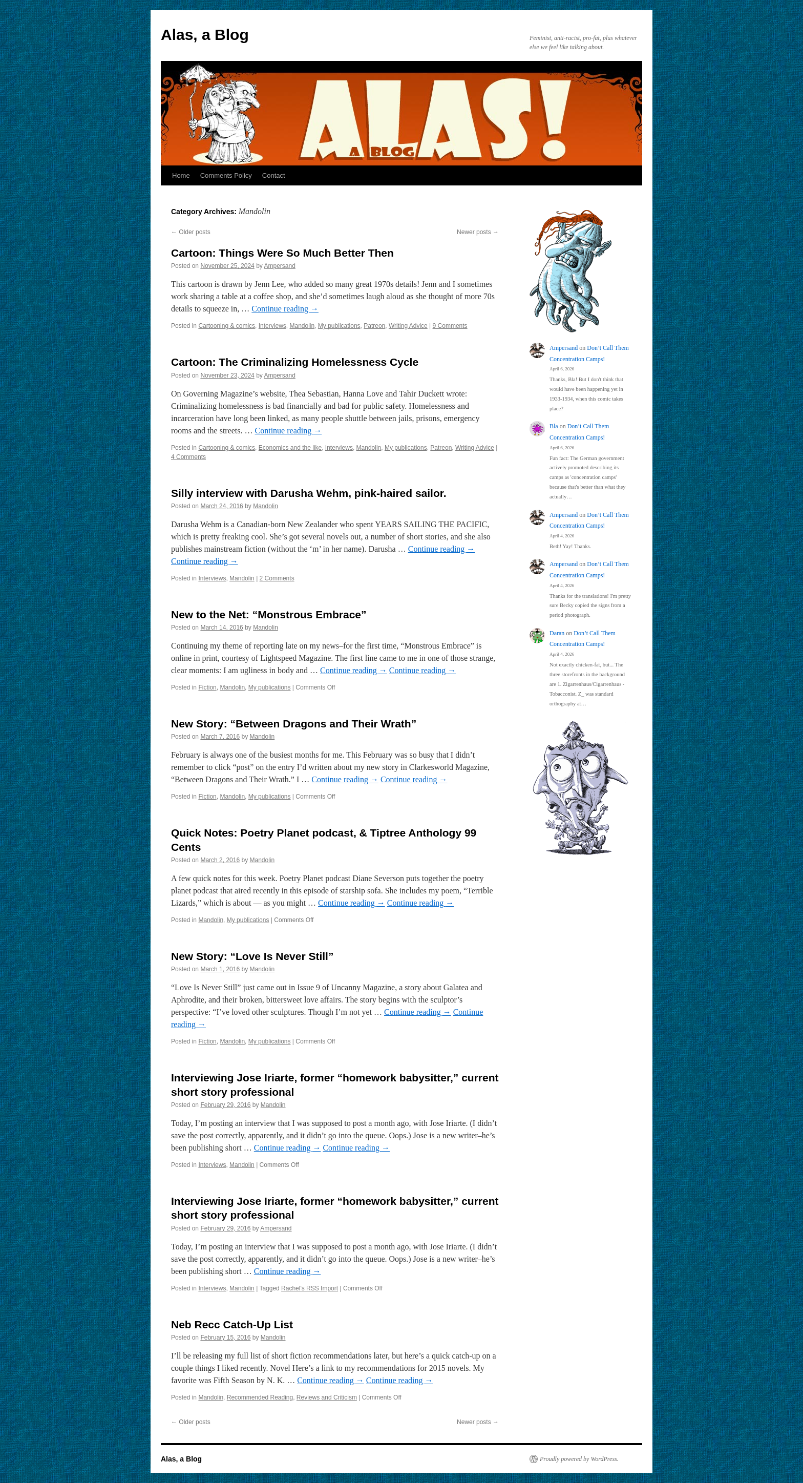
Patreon (374, 325)
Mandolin (301, 325)
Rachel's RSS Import (309, 1288)
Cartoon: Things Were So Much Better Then (282, 253)
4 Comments (188, 457)
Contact (273, 175)
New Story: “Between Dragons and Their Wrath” (293, 723)
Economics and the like (290, 447)
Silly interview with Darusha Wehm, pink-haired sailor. (309, 493)
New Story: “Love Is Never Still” (252, 956)
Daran (557, 633)
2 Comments (277, 578)
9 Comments (450, 325)
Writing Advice (408, 325)
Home (181, 175)
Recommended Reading (260, 1397)
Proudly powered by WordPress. (579, 1459)
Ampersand (279, 265)
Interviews (272, 325)
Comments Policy (226, 175)
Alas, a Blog (205, 34)
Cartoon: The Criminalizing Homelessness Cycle (294, 362)
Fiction (207, 687)
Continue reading (285, 308)
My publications (339, 325)
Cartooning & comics (226, 325)
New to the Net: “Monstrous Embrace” (269, 614)
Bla (554, 426)
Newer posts (478, 232)
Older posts (190, 232)
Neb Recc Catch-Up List (232, 1324)
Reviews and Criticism (327, 1397)
